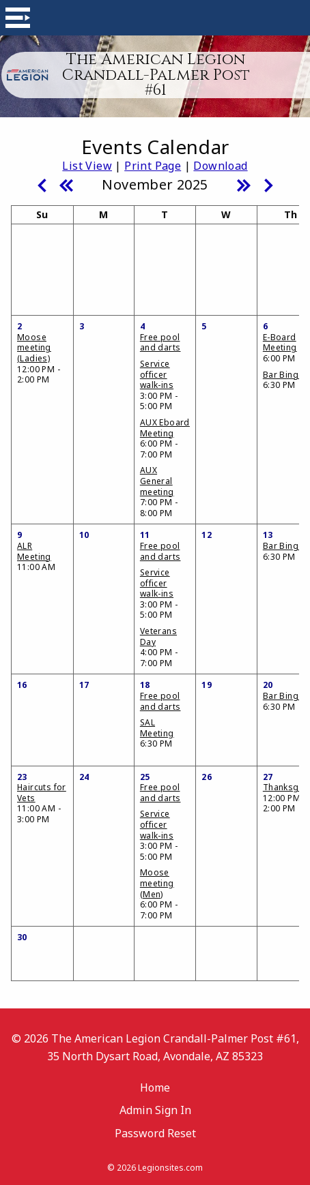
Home (155, 1087)
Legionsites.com (170, 1167)
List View (87, 165)
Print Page (152, 165)
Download (220, 165)
